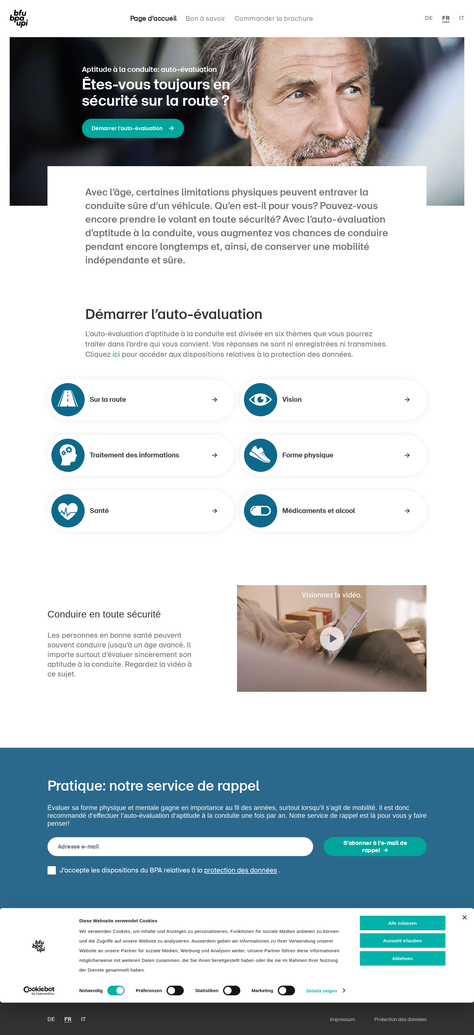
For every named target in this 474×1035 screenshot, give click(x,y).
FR (446, 18)
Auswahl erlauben (402, 973)
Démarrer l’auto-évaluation (133, 128)
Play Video (332, 638)
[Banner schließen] (465, 950)
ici (116, 354)
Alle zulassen (402, 955)
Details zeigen (321, 1023)
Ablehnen (402, 990)
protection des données (240, 870)
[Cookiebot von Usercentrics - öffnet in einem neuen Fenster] (39, 1023)
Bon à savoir (206, 18)
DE (429, 18)
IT (461, 18)
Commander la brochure (274, 18)
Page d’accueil (153, 18)
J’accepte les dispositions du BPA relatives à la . (170, 870)
